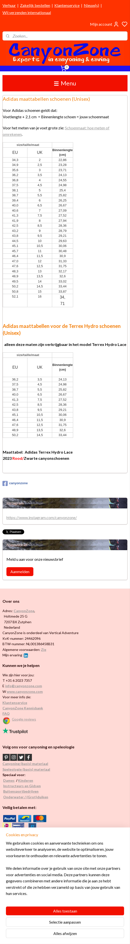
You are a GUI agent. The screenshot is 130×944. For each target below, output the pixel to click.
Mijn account (104, 24)
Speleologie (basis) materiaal (26, 769)
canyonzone (15, 483)
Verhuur (9, 5)
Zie (43, 649)
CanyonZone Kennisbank (22, 708)
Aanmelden (19, 571)
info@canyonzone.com (23, 686)
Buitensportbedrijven (21, 791)
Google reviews (24, 719)
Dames (9, 780)
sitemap (80, 935)
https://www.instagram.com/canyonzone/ (41, 517)
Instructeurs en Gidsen (22, 786)
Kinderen (25, 780)
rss (89, 935)
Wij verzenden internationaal (26, 12)
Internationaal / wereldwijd (23, 868)
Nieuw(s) (91, 5)
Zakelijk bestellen (35, 5)
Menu (65, 83)
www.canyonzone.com (25, 691)
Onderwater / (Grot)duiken (25, 797)
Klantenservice (67, 5)
